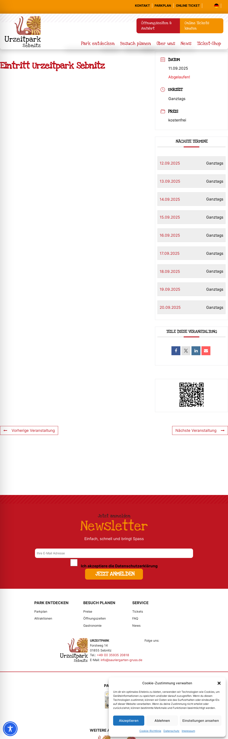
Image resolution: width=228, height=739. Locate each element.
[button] (219, 683)
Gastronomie (92, 625)
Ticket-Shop (209, 43)
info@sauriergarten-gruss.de (121, 660)
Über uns (166, 43)
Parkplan (40, 611)
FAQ (135, 618)
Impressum (188, 731)
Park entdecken (98, 43)
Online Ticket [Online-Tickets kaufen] (188, 5)
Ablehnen (162, 720)
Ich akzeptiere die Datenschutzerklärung (119, 566)
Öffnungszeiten (94, 618)
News (186, 43)
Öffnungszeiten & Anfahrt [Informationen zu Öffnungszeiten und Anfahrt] (160, 27)
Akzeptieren (128, 720)
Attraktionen (43, 618)
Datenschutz (171, 731)
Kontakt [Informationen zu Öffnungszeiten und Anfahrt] (142, 5)
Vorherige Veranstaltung (29, 430)
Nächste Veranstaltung (200, 430)
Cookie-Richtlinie (150, 731)
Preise (87, 611)
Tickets (137, 611)
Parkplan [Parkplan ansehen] (163, 5)
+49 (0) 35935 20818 (113, 655)
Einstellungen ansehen (200, 720)
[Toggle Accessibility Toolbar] (10, 729)
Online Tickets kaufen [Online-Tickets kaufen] (199, 27)
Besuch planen (135, 43)
